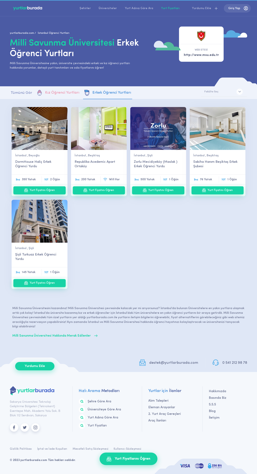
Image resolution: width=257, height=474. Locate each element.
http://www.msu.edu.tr (201, 55)
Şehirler (85, 8)
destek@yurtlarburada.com (173, 363)
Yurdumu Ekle (35, 366)
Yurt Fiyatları (170, 8)
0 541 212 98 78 (234, 363)
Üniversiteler (108, 8)
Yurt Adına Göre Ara (139, 8)
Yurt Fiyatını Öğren (39, 190)
